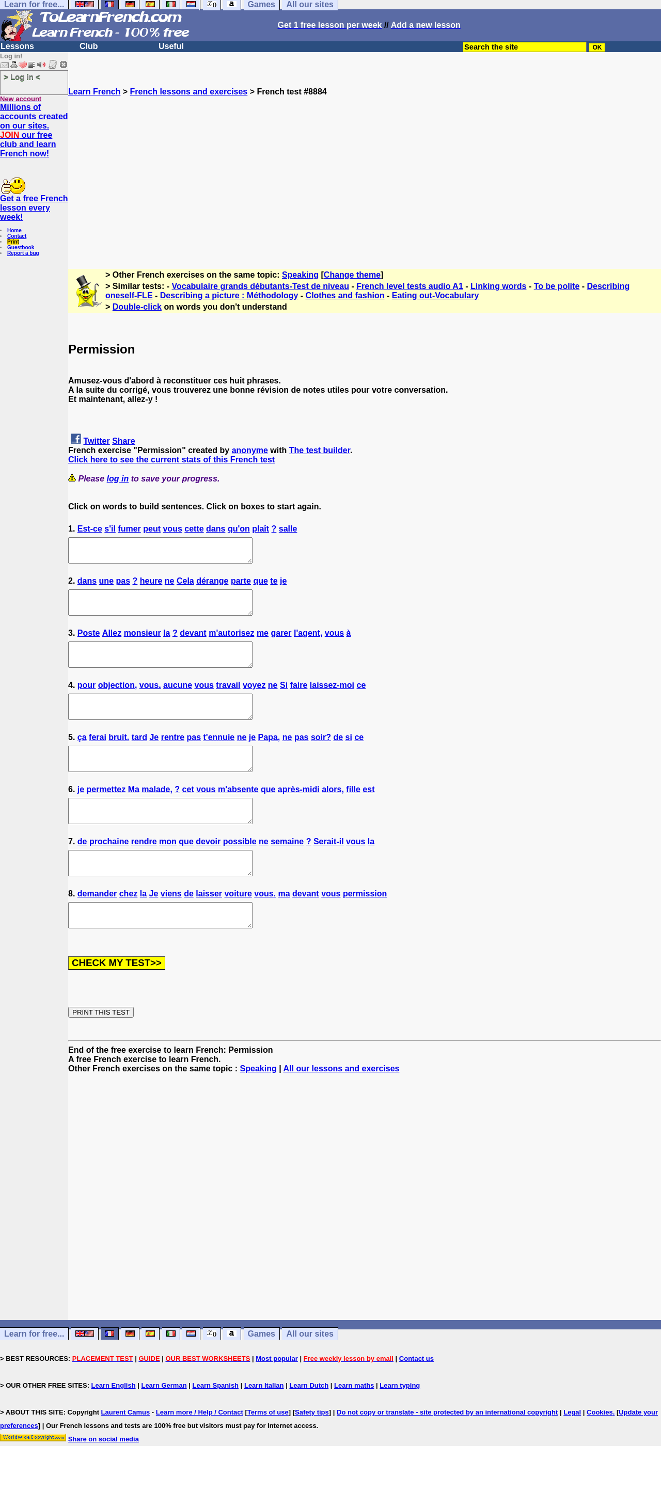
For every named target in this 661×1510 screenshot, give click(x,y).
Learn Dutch (308, 1422)
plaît (260, 528)
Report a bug (23, 253)
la (166, 642)
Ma (133, 812)
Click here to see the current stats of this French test (171, 459)
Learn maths (354, 1422)
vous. (150, 699)
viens (171, 926)
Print (13, 242)
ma (284, 926)
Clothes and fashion (345, 295)
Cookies (600, 1449)
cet (188, 812)
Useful (171, 46)
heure (151, 585)
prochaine (109, 869)
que (260, 585)
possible (240, 869)
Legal (572, 1449)
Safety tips (312, 1449)
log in (118, 478)
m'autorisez (231, 642)
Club (89, 46)
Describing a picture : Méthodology (229, 295)
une (106, 585)
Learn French (94, 91)
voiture (237, 926)
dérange (212, 585)
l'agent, (308, 642)
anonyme (250, 450)
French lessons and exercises (189, 91)
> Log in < (22, 76)
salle (288, 528)
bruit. (118, 755)
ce (361, 699)
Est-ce (89, 528)
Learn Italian (264, 1422)
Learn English (113, 1422)
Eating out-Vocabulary (435, 295)
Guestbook (20, 247)
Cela (185, 585)
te (273, 585)
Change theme (352, 274)
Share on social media (103, 1476)
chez (128, 926)
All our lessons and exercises (341, 1105)
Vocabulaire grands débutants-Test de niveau (260, 286)
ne (170, 585)
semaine (287, 869)
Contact (16, 236)
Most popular (277, 1396)
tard (139, 755)
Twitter (96, 441)
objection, (117, 699)
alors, (333, 812)
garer (281, 642)
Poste (88, 642)
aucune (177, 699)
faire (299, 699)
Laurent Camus (125, 1449)
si (348, 755)
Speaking (300, 274)
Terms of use (268, 1449)
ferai (97, 755)
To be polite (557, 286)
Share (123, 441)
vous (172, 528)
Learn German (163, 1422)
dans (215, 528)
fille (353, 812)
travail (228, 699)
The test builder (319, 450)
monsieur (142, 642)
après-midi (299, 812)
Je (154, 755)
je (283, 585)
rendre (144, 869)
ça (82, 755)
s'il (110, 528)
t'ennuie (219, 755)
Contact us (416, 1396)
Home (14, 230)
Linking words (498, 286)
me (263, 642)
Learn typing (400, 1422)
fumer (129, 528)
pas (123, 585)
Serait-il (328, 869)
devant (193, 642)
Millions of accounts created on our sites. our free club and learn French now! (34, 130)
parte (241, 585)
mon (168, 869)
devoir (208, 869)
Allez (111, 642)
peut (152, 528)
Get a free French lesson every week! (34, 207)
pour (86, 699)
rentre (172, 755)
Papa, (269, 755)
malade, (156, 812)
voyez (254, 699)
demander (97, 926)
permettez (106, 812)
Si (284, 699)
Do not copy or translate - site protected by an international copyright (447, 1449)
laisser (209, 926)
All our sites (310, 1371)
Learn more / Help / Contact (199, 1449)
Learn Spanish (215, 1422)
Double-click (137, 306)
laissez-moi (332, 699)
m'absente (238, 812)
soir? (321, 755)
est (368, 812)
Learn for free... (34, 1371)
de (338, 755)
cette (193, 528)
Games (261, 1371)
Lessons (17, 46)
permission (365, 926)
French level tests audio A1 (409, 286)
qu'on (239, 528)
